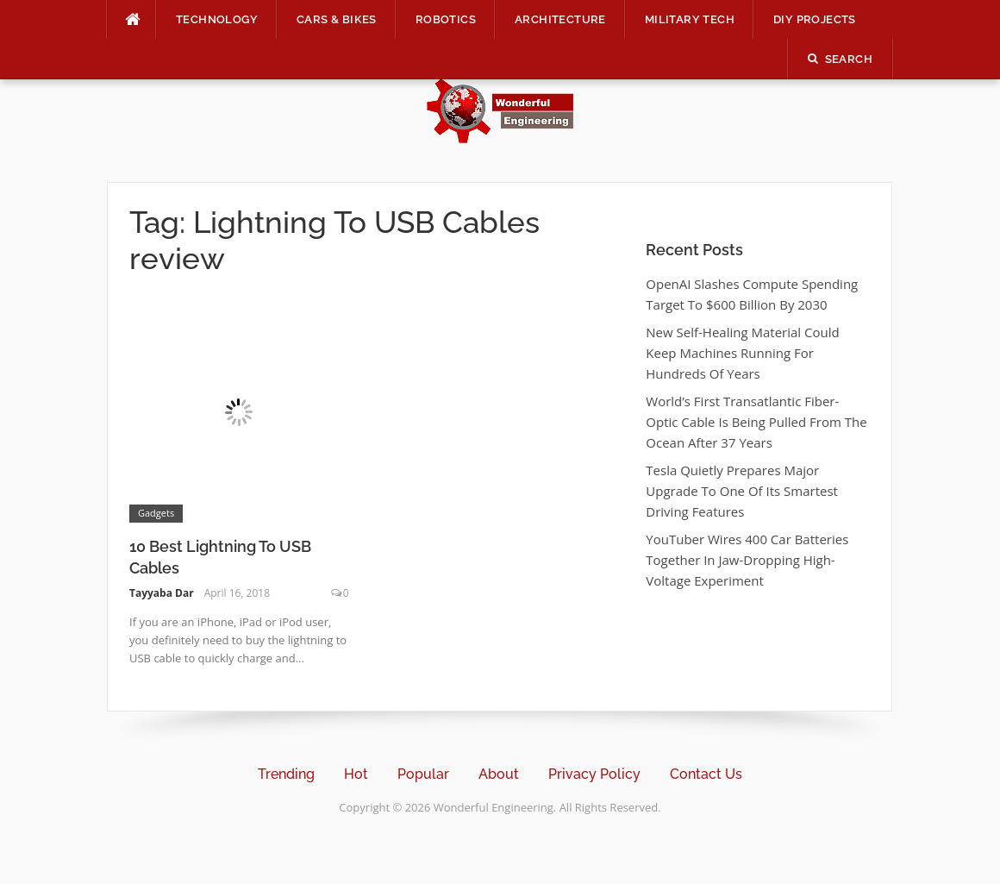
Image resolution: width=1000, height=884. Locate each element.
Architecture (560, 19)
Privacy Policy (594, 774)
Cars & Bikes (337, 19)
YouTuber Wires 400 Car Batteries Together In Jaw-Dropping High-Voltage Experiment (747, 559)
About (498, 774)
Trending (286, 774)
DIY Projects (814, 19)
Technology (217, 19)
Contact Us (706, 774)
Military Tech (689, 19)
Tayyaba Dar (161, 593)
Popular (423, 774)
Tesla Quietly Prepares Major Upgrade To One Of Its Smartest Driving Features (742, 490)
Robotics (446, 19)
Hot (356, 774)
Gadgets (156, 512)
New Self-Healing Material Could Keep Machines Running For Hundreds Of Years (742, 352)
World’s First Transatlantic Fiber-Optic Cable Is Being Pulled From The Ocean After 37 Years (756, 421)
